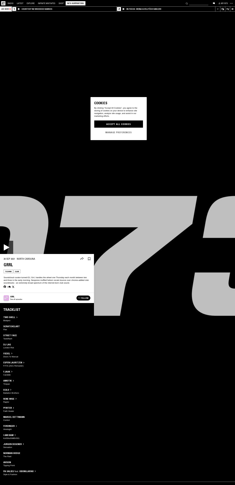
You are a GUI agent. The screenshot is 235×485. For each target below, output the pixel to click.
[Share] (82, 258)
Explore (31, 3)
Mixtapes (46, 3)
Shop (61, 3)
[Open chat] (214, 3)
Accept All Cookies (118, 124)
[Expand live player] (217, 9)
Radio (10, 3)
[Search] (186, 3)
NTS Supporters (75, 3)
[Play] (6, 247)
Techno (8, 271)
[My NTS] (223, 3)
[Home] (3, 3)
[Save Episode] (89, 259)
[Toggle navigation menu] (231, 3)
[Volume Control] (232, 9)
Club (17, 271)
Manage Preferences (118, 132)
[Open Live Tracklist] (227, 9)
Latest (20, 3)
